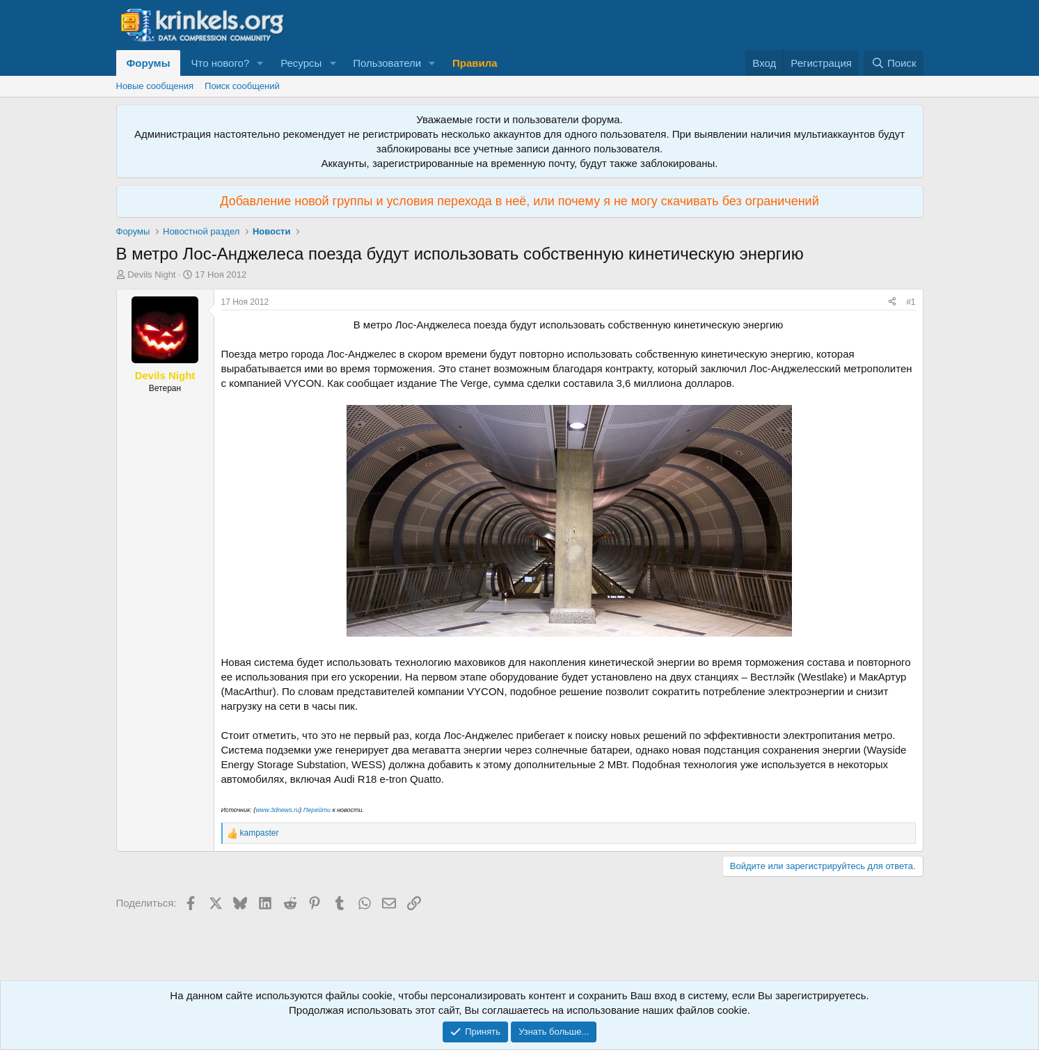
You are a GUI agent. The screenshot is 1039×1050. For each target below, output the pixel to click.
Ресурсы (301, 63)
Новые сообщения (155, 86)
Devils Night (151, 274)
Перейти (317, 809)
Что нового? (220, 63)
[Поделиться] (892, 302)
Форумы (148, 63)
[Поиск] (893, 63)
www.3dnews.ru (277, 809)
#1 (910, 302)
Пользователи (387, 63)
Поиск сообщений (242, 86)
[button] (260, 63)
